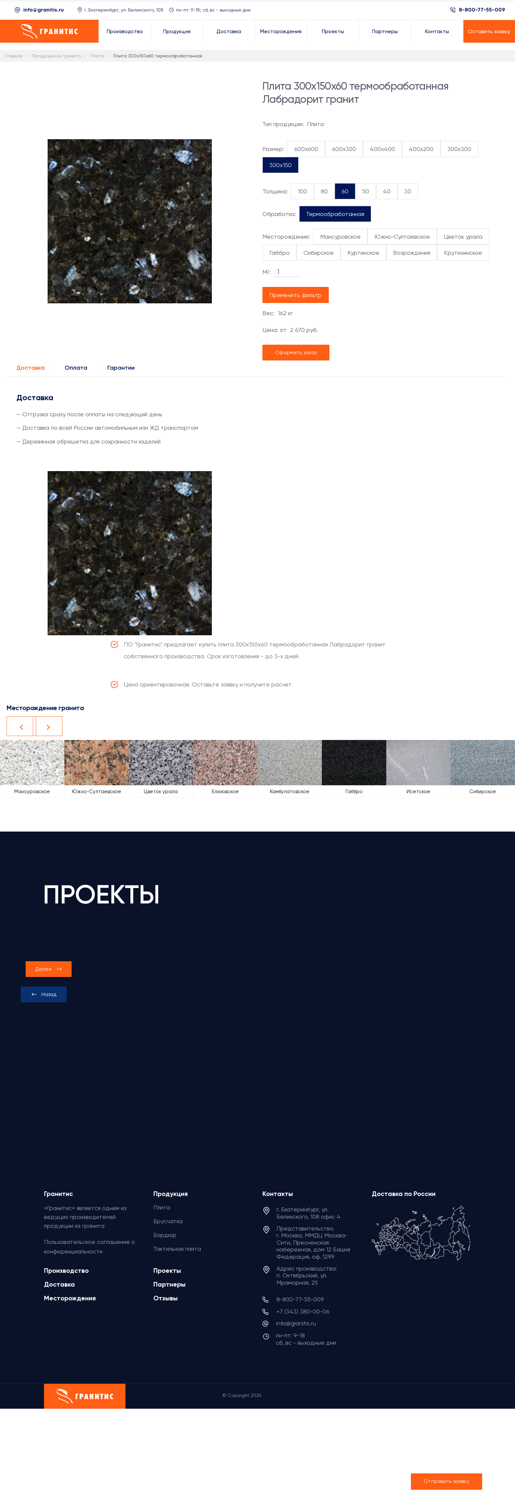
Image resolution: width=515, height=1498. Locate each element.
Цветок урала (463, 236)
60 (345, 191)
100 (302, 191)
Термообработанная (335, 213)
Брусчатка (168, 1221)
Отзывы (165, 1298)
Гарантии (121, 367)
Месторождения (70, 1298)
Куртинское (363, 252)
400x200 (421, 148)
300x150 (280, 165)
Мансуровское (340, 236)
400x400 (382, 148)
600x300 (344, 148)
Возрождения (411, 252)
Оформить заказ (296, 352)
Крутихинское (463, 252)
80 (324, 191)
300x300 (459, 148)
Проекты (167, 1270)
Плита (161, 1207)
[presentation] (44, 994)
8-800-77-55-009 (482, 9)
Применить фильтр (295, 295)
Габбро (279, 252)
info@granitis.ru (43, 10)
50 (365, 191)
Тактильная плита (177, 1248)
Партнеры (169, 1284)
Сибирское (318, 252)
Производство (66, 1270)
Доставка (30, 367)
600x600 (306, 148)
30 (407, 191)
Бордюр (164, 1234)
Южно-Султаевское (402, 236)
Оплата (76, 367)
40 (387, 191)
